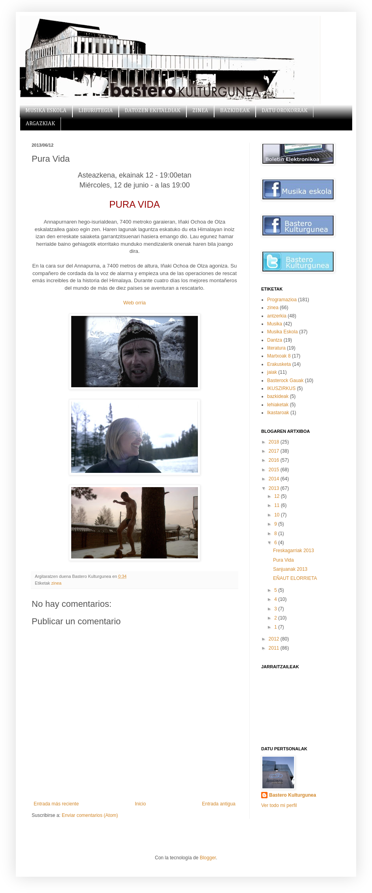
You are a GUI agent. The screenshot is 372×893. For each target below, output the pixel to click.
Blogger (208, 857)
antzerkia (277, 316)
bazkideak (277, 396)
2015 (275, 469)
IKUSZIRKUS (281, 388)
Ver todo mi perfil (279, 805)
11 (277, 505)
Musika (274, 324)
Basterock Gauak (285, 380)
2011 (275, 648)
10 (277, 515)
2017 (275, 451)
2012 (275, 639)
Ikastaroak (278, 412)
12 (277, 496)
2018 (275, 442)
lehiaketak (277, 404)
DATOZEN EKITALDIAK (152, 110)
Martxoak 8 (278, 356)
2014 (275, 479)
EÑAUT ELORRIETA (295, 578)
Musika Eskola (282, 332)
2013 (275, 488)
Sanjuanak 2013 (290, 569)
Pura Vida (283, 560)
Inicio (140, 804)
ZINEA (200, 110)
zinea (56, 583)
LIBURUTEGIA (95, 110)
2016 (275, 460)
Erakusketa (279, 364)
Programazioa (282, 299)
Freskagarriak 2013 (293, 550)
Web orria (134, 303)
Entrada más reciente (56, 804)
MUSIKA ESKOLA (45, 110)
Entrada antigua (218, 804)
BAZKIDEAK (235, 110)
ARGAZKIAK (40, 123)
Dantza (274, 340)
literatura (276, 348)
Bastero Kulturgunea (292, 795)
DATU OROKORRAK (284, 110)
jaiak (272, 372)
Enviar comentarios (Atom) (90, 815)
